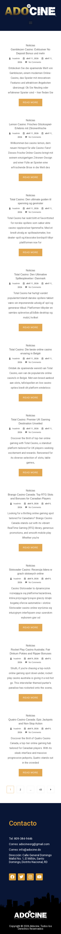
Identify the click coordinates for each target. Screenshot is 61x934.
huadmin (16, 58)
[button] (30, 22)
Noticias (30, 45)
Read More (30, 102)
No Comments (35, 62)
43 (40, 789)
